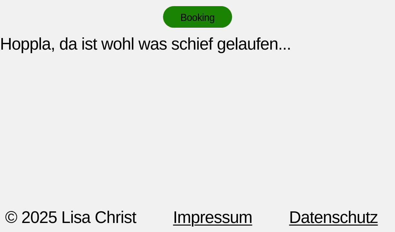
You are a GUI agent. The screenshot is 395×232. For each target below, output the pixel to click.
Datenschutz (333, 217)
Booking (197, 17)
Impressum (212, 217)
